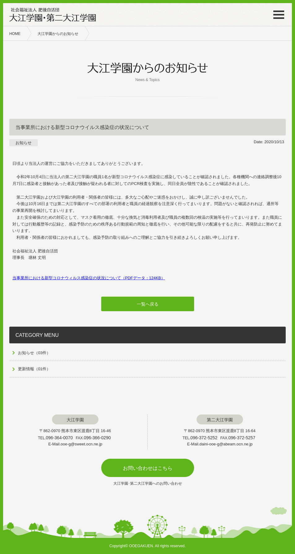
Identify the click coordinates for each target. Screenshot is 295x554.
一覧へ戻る (147, 304)
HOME (14, 34)
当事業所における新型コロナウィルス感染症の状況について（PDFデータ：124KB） (88, 278)
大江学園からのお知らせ (57, 34)
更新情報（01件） (34, 369)
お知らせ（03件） (34, 352)
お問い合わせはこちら (147, 468)
